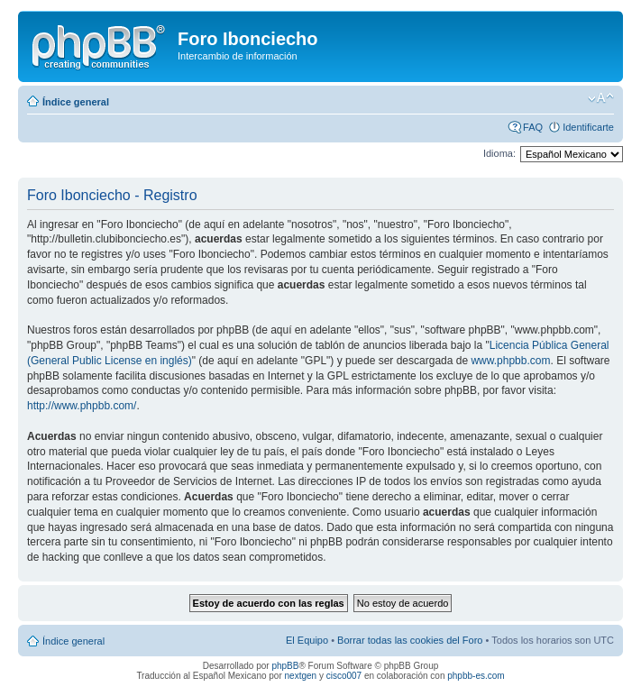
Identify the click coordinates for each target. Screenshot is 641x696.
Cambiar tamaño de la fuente (601, 98)
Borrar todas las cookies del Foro (409, 640)
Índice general (75, 101)
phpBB (284, 666)
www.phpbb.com (510, 360)
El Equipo (307, 640)
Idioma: (499, 153)
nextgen (301, 676)
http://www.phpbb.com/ (81, 405)
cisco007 (344, 676)
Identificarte (588, 127)
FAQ (533, 127)
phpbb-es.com (475, 676)
